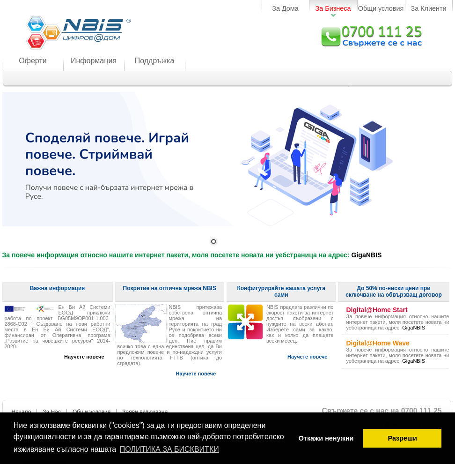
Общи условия (381, 8)
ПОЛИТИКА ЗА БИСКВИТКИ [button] (169, 449)
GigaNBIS (367, 255)
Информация (94, 61)
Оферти (32, 61)
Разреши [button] (402, 438)
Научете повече (84, 356)
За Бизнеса (333, 8)
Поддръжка (155, 61)
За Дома (285, 8)
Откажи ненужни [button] (326, 438)
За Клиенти (428, 8)
